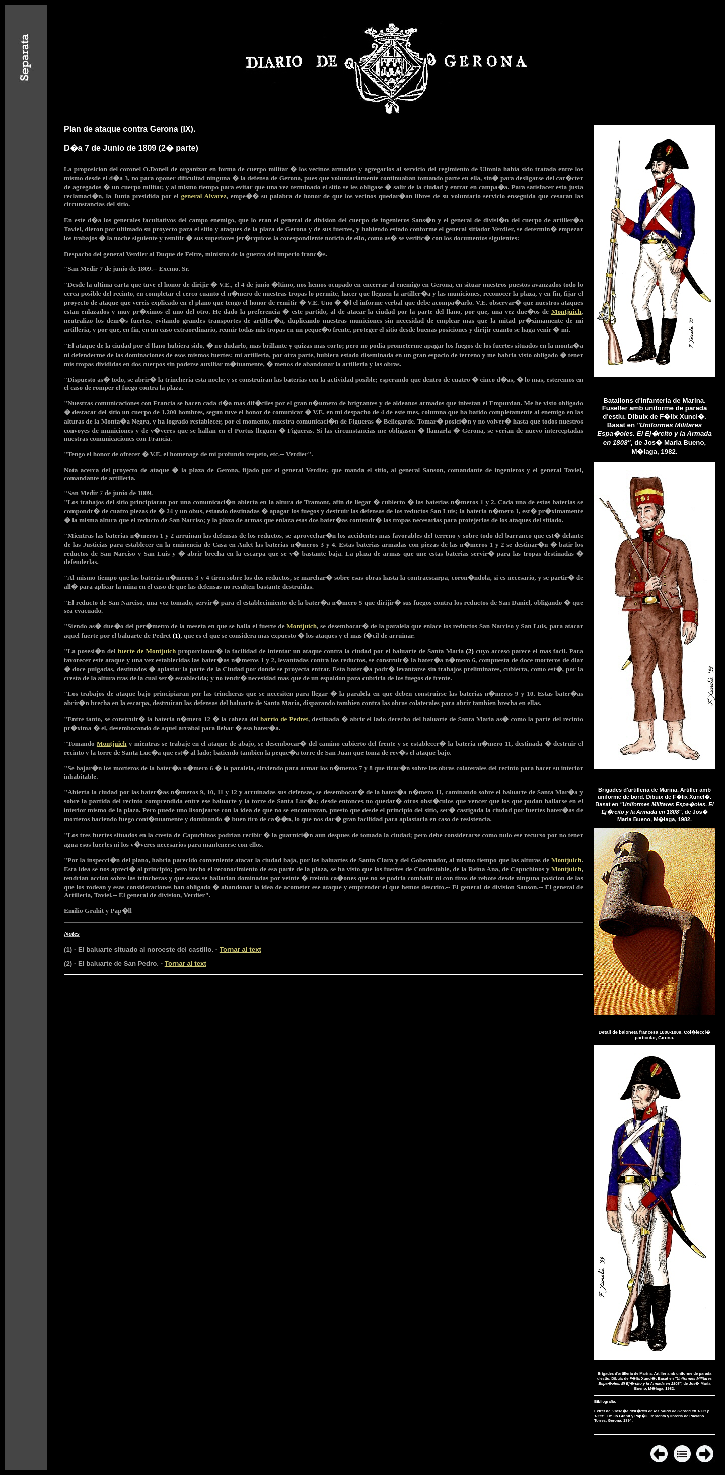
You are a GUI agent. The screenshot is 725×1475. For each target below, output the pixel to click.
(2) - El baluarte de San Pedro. (111, 963)
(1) (176, 635)
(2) (469, 651)
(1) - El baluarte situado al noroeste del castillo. (138, 949)
